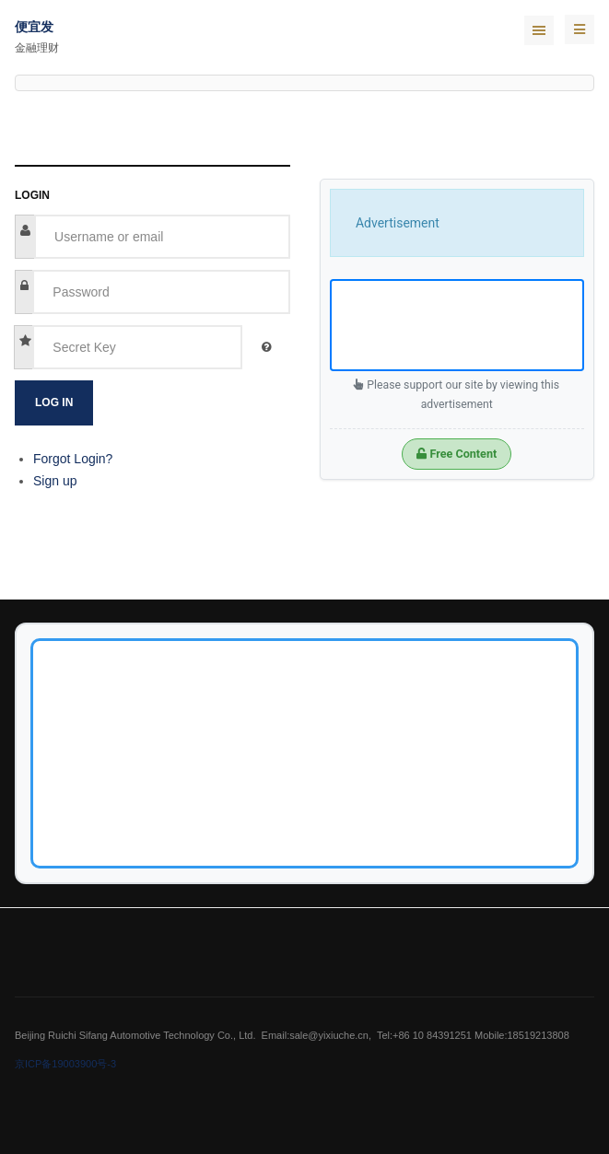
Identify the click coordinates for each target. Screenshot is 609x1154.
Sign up (54, 480)
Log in (54, 402)
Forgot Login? (72, 458)
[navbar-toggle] (579, 29)
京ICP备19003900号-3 (65, 1063)
